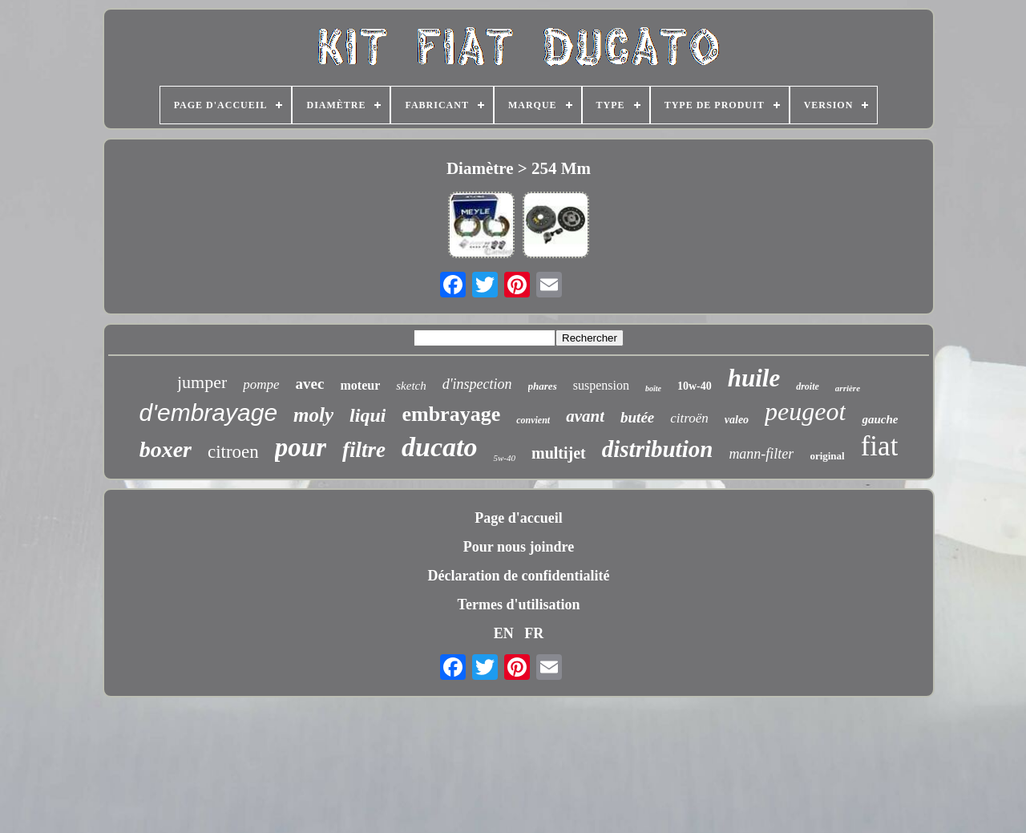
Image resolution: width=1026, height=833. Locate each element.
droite (807, 386)
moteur (360, 385)
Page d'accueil (518, 518)
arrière (847, 388)
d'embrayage (208, 412)
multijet (558, 453)
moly (313, 415)
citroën (689, 418)
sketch (411, 385)
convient (533, 420)
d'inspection (477, 384)
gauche (880, 419)
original (827, 456)
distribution (657, 449)
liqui (367, 415)
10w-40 (694, 386)
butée (637, 417)
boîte (653, 388)
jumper (202, 382)
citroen (233, 452)
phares (542, 386)
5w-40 (504, 458)
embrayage (451, 414)
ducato (439, 447)
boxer (165, 449)
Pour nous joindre (518, 547)
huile (754, 378)
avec (310, 383)
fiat (880, 446)
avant (585, 416)
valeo (737, 420)
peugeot (805, 411)
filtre (364, 450)
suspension (601, 385)
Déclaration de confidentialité (519, 576)
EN (504, 633)
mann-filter (761, 454)
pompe (261, 384)
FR (533, 633)
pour (300, 447)
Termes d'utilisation (519, 604)
